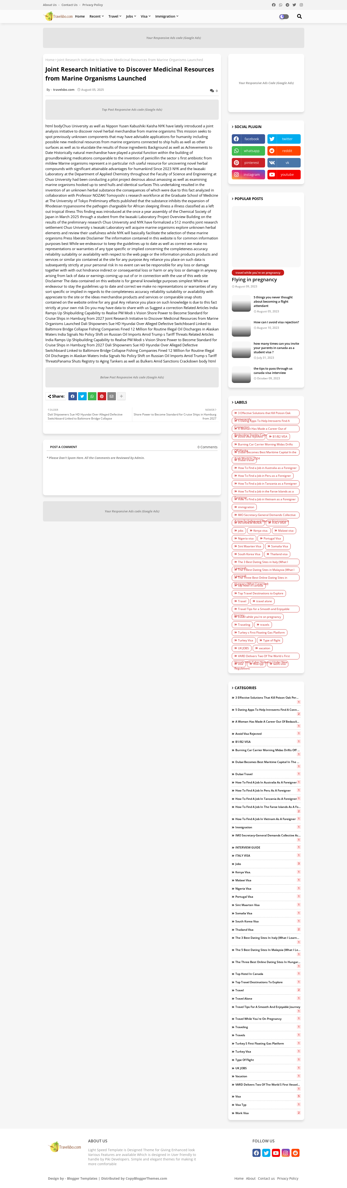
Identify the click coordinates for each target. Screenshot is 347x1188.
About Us (50, 5)
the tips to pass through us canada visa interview (273, 370)
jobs (240, 531)
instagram (252, 174)
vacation (264, 648)
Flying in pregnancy (254, 279)
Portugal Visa (272, 538)
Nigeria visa (246, 538)
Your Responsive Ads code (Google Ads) (173, 38)
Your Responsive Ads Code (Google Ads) (266, 83)
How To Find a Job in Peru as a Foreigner (264, 476)
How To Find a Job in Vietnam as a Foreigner (267, 499)
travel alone (264, 601)
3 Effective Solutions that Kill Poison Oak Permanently (262, 413)
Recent (95, 16)
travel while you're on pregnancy (259, 617)
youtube (287, 174)
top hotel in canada (250, 585)
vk (287, 162)
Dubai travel (246, 460)
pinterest (251, 162)
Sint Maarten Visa (249, 546)
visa (240, 664)
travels (264, 625)
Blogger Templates (82, 1178)
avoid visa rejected (250, 436)
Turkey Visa (245, 640)
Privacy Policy (92, 5)
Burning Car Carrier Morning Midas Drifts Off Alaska (263, 445)
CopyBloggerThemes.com (146, 1178)
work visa (279, 664)
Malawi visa (286, 531)
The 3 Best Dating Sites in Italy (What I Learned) (261, 562)
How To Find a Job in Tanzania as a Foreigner (267, 484)
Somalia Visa (279, 546)
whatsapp (252, 150)
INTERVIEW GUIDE (250, 523)
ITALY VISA (279, 523)
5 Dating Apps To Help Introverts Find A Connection (262, 421)
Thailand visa (279, 554)
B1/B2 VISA (280, 436)
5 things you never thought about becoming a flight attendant (273, 301)
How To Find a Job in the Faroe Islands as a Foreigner (264, 492)
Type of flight (271, 640)
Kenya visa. (260, 531)
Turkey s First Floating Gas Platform (261, 632)
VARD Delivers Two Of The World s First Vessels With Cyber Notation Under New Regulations (262, 656)
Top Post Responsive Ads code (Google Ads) (132, 109)
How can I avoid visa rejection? (276, 322)
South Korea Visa (249, 554)
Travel (113, 16)
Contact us (70, 5)
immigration (246, 507)
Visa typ (258, 664)
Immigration (165, 16)
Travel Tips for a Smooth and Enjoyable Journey (262, 609)
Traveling (244, 625)
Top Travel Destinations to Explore (260, 593)
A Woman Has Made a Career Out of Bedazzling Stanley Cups (260, 429)
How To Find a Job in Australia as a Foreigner (267, 468)
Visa (144, 16)
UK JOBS (243, 648)
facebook (252, 139)
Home (80, 16)
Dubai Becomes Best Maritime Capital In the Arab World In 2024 (265, 453)
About (251, 1178)
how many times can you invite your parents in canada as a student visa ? (276, 347)
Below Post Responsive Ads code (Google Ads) (132, 377)
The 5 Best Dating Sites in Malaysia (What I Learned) (264, 570)
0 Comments (208, 447)
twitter (287, 139)
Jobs (129, 16)
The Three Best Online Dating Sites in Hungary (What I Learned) (260, 578)
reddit (287, 150)
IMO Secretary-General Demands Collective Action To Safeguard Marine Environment (265, 515)
